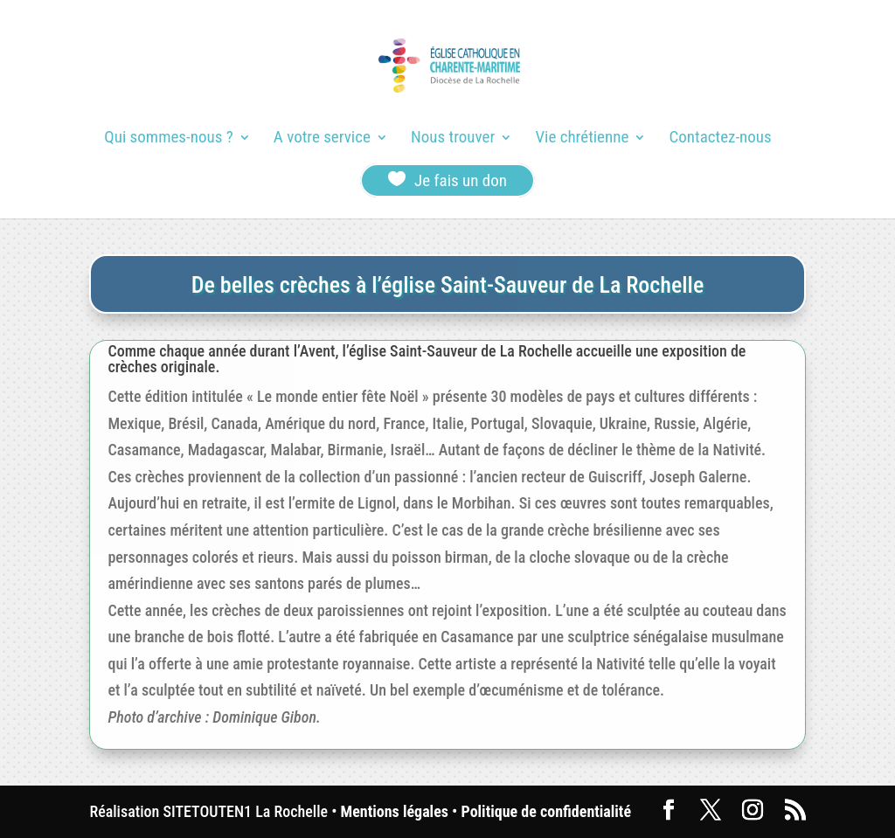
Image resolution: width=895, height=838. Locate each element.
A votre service (322, 139)
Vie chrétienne (581, 139)
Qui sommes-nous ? (168, 139)
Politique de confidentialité (546, 811)
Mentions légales (394, 811)
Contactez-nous (721, 139)
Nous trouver (453, 139)
